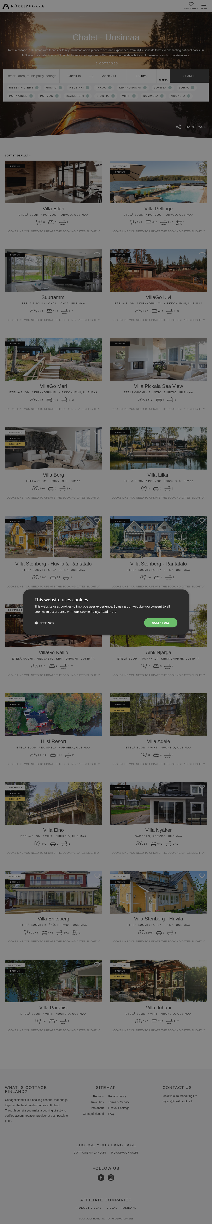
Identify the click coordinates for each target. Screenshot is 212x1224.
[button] (44, 623)
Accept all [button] (161, 623)
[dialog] (106, 612)
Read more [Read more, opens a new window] (109, 611)
